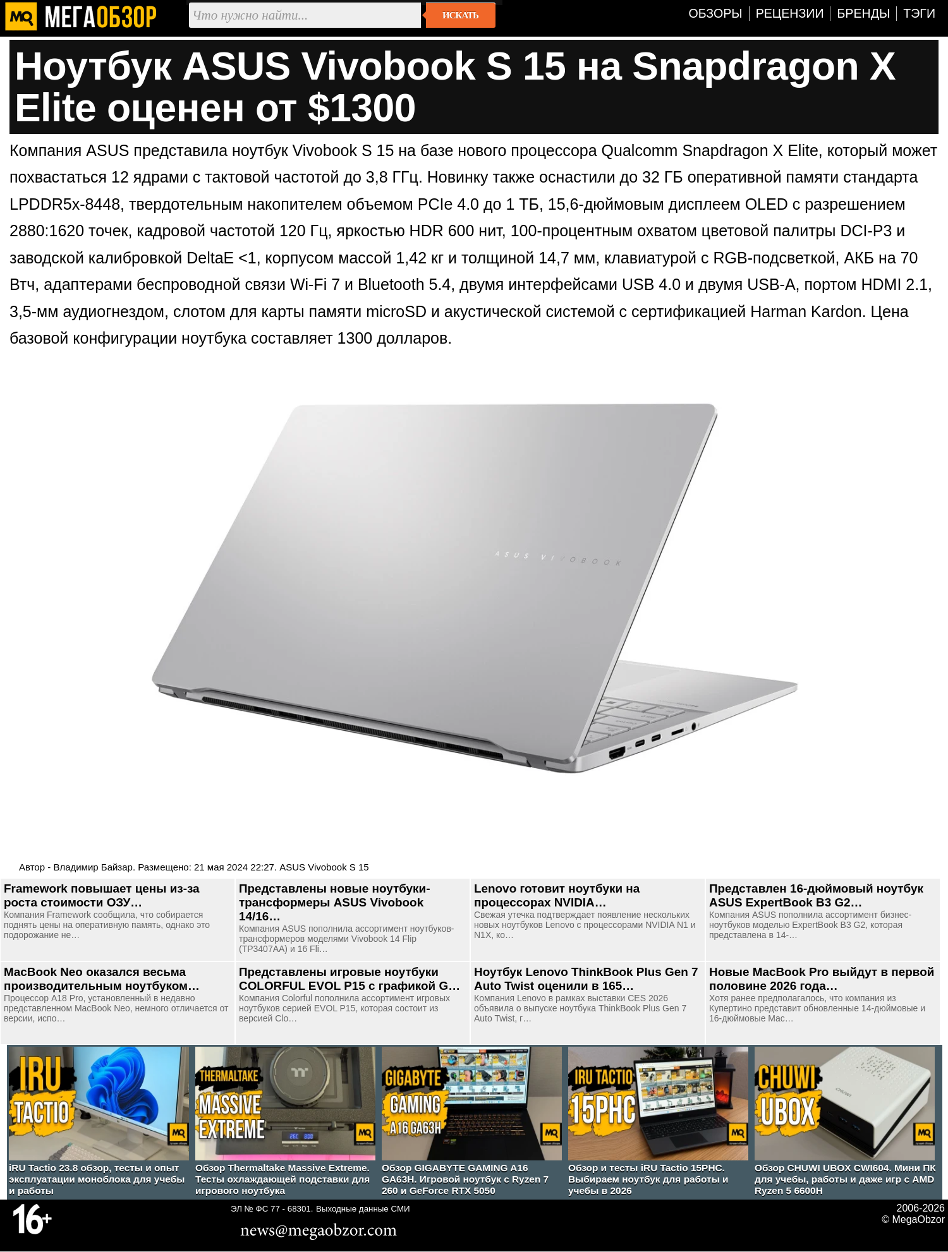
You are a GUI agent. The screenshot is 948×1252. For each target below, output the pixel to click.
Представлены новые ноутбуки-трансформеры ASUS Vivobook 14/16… (334, 902)
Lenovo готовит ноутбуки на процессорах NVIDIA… (557, 895)
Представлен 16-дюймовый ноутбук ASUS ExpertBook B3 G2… (816, 895)
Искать (460, 15)
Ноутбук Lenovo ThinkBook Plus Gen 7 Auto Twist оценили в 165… (586, 978)
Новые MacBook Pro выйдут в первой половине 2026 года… (821, 978)
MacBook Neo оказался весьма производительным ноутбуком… (102, 978)
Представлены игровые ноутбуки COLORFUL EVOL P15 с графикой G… (349, 978)
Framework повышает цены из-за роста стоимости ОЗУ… (102, 895)
